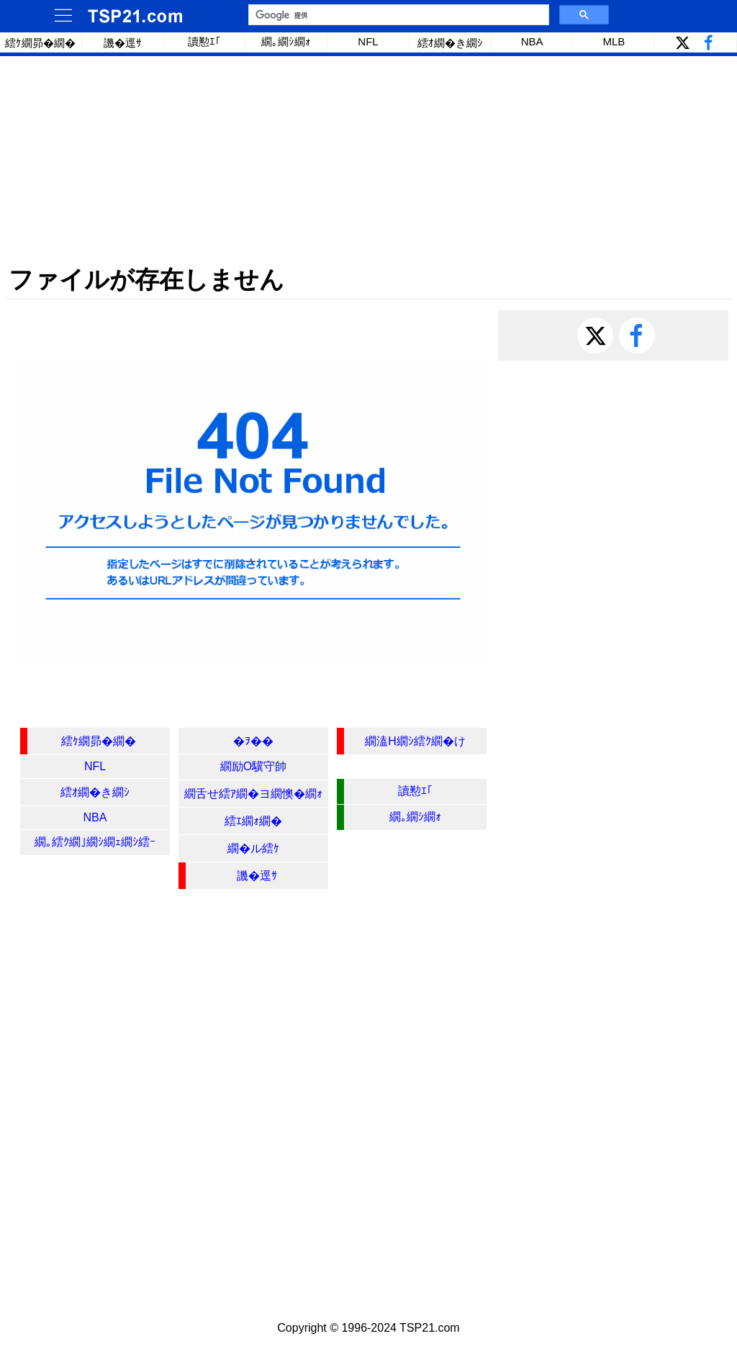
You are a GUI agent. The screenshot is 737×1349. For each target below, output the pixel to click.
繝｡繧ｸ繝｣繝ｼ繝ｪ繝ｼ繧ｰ (95, 842)
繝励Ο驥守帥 (253, 766)
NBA (532, 41)
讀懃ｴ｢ (204, 41)
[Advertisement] (368, 160)
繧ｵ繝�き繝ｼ (450, 43)
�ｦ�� (253, 741)
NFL (368, 41)
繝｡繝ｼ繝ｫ (286, 41)
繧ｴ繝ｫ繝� (253, 821)
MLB (613, 41)
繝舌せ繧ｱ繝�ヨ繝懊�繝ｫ (253, 794)
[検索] (397, 15)
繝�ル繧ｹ (253, 848)
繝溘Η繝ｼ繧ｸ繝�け (415, 741)
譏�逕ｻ (123, 43)
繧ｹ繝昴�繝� (40, 43)
